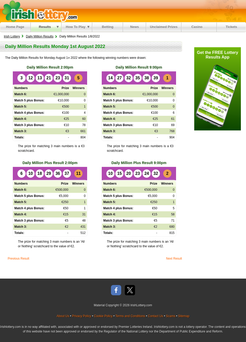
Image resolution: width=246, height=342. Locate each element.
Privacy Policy (81, 316)
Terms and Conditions (130, 316)
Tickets (231, 27)
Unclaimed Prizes (164, 27)
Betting (108, 27)
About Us (63, 316)
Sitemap (183, 316)
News (134, 27)
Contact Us (155, 316)
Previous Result (18, 258)
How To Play (77, 27)
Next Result (174, 258)
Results (49, 27)
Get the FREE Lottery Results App (217, 54)
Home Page (15, 27)
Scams (170, 316)
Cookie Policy (103, 316)
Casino (197, 27)
